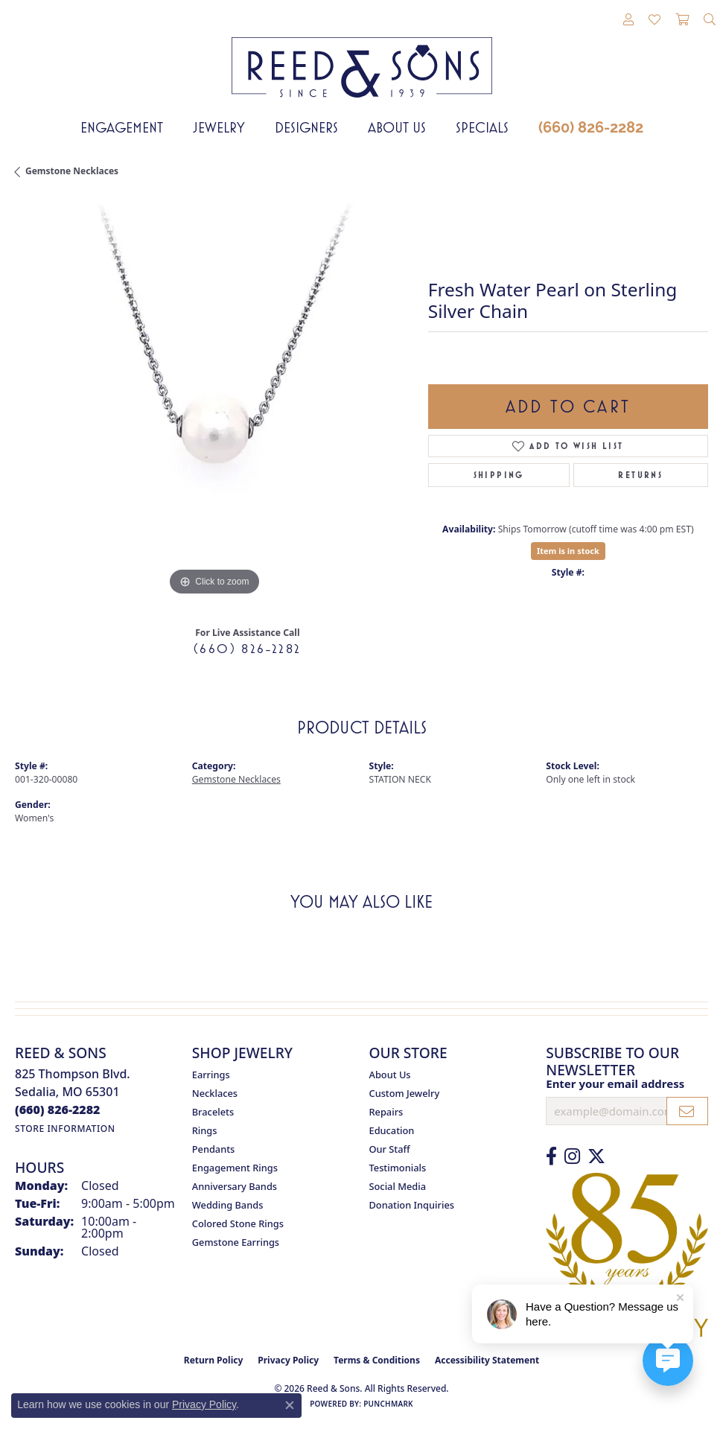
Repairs (386, 1111)
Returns (640, 475)
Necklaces (215, 1093)
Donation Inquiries (411, 1205)
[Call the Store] (58, 1109)
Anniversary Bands (234, 1186)
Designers (306, 127)
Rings (204, 1130)
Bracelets (213, 1111)
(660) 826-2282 (590, 127)
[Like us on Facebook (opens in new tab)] (551, 1156)
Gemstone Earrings (235, 1242)
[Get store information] (65, 1128)
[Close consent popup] (289, 1405)
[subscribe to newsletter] (687, 1111)
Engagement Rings (235, 1167)
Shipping (499, 475)
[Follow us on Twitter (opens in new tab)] (596, 1156)
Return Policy (213, 1360)
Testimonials (398, 1167)
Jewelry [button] (219, 127)
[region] (214, 400)
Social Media (398, 1186)
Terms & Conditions (377, 1360)
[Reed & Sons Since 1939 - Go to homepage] (362, 56)
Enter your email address (615, 1083)
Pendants (213, 1149)
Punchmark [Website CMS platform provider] (388, 1403)
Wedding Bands (228, 1205)
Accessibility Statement (487, 1360)
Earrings (211, 1074)
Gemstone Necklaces (71, 171)
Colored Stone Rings (238, 1223)
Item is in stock (568, 550)
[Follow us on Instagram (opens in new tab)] (572, 1156)
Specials (482, 127)
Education (392, 1130)
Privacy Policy (288, 1360)
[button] (628, 20)
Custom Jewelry (404, 1093)
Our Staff (389, 1149)
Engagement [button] (121, 127)
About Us (397, 127)
